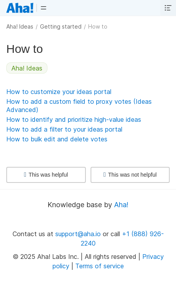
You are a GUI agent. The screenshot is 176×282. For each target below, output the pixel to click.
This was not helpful (130, 175)
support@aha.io (78, 234)
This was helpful (46, 175)
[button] (43, 7)
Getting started (61, 26)
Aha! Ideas (19, 26)
